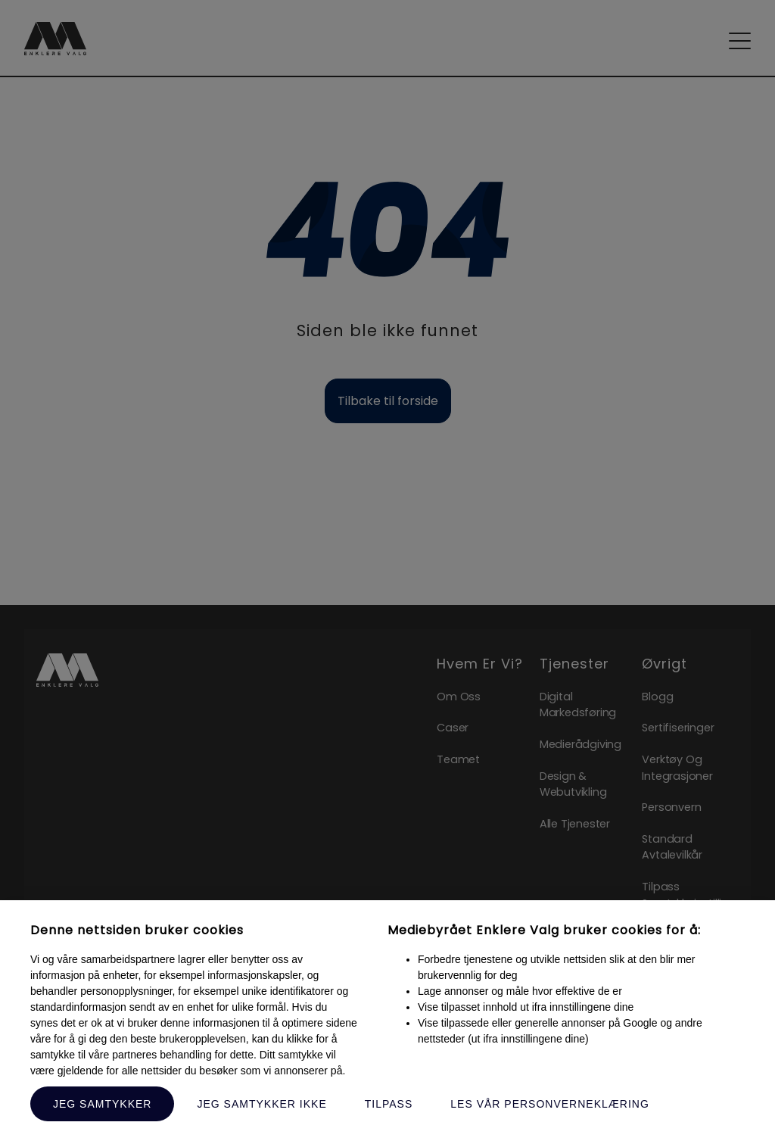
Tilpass (389, 1104)
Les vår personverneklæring (549, 1104)
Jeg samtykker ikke (261, 1104)
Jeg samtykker (102, 1104)
